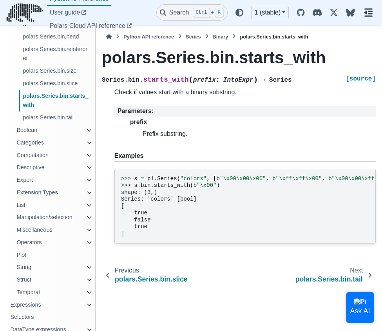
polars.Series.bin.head (51, 36)
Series (193, 37)
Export (24, 180)
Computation (32, 155)
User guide (65, 12)
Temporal (28, 292)
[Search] (192, 12)
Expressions (25, 305)
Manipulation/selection (44, 217)
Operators (29, 242)
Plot (21, 255)
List (20, 205)
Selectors (22, 317)
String (23, 267)
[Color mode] (239, 12)
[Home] (109, 37)
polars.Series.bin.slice (50, 83)
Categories (30, 142)
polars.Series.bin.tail (48, 117)
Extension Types (37, 192)
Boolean (26, 130)
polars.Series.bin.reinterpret (55, 54)
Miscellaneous (34, 230)
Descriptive (30, 167)
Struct (23, 279)
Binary (220, 37)
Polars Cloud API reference (87, 25)
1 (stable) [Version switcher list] (268, 12)
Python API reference (148, 37)
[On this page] (368, 12)
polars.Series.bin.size (49, 71)
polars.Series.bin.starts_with (55, 100)
